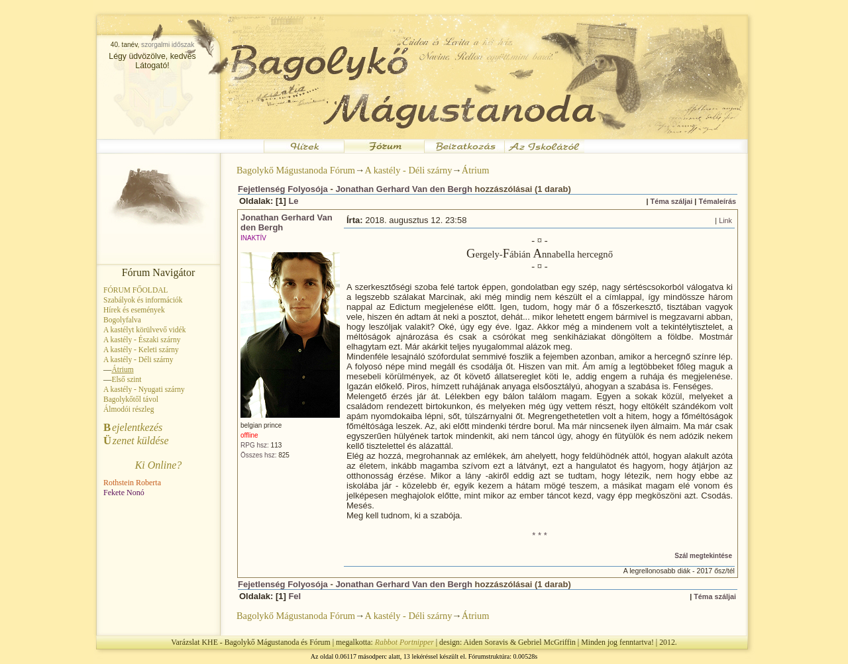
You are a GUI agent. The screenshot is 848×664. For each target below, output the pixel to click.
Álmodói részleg (128, 409)
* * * (539, 535)
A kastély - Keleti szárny (141, 350)
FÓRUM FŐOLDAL (135, 290)
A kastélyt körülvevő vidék (144, 330)
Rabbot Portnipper (404, 642)
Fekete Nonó (123, 492)
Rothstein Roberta (132, 482)
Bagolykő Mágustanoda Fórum (296, 170)
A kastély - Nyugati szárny (144, 389)
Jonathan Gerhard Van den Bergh (403, 189)
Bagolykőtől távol (130, 399)
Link (725, 220)
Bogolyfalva (122, 320)
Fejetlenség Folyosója (283, 189)
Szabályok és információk (143, 300)
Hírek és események (134, 310)
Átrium (476, 170)
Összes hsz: (258, 455)
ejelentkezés (132, 427)
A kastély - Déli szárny (138, 359)
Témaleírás (717, 201)
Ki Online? (158, 465)
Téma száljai (672, 201)
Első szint (126, 379)
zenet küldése (136, 440)
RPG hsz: (254, 445)
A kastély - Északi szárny (141, 340)
